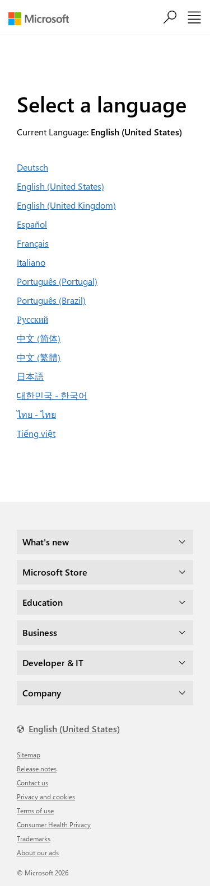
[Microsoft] (42, 19)
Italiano (31, 262)
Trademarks (33, 838)
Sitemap (28, 754)
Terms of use (35, 810)
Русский (32, 319)
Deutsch (32, 167)
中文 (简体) (38, 338)
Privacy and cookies (46, 796)
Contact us (32, 782)
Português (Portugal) (57, 281)
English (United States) (60, 186)
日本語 (30, 376)
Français (33, 243)
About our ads (38, 852)
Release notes (37, 768)
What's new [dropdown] (45, 542)
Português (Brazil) (51, 300)
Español (32, 224)
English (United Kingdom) (66, 205)
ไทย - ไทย (36, 414)
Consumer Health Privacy (54, 824)
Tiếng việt (36, 433)
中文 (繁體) (38, 357)
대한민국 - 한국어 (52, 395)
